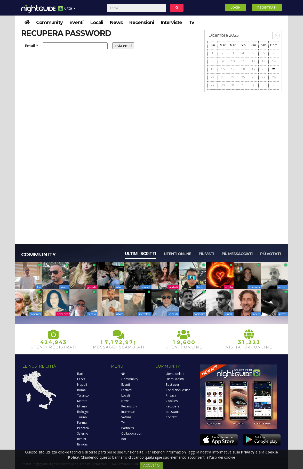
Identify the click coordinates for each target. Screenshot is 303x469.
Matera (82, 401)
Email (31, 45)
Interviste (171, 22)
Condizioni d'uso (178, 390)
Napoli (82, 384)
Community (49, 22)
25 (243, 77)
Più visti (206, 253)
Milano (82, 406)
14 (274, 61)
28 (274, 77)
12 (253, 61)
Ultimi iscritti (140, 253)
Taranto (83, 395)
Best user (172, 384)
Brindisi (82, 444)
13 (263, 61)
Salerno (82, 433)
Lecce (81, 379)
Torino (82, 417)
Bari (80, 373)
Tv (191, 22)
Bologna (83, 412)
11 (243, 61)
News (116, 22)
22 (212, 77)
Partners (127, 428)
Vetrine (126, 417)
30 (223, 85)
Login (235, 7)
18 (243, 69)
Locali (96, 22)
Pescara (83, 428)
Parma (82, 422)
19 (253, 69)
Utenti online (177, 253)
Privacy (171, 395)
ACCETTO (151, 465)
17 (233, 69)
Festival (126, 390)
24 (233, 77)
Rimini (81, 439)
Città (67, 10)
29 (212, 85)
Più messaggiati (237, 253)
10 (233, 61)
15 (212, 69)
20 (263, 69)
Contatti (171, 417)
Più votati (270, 253)
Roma (81, 390)
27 (263, 77)
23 (223, 77)
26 (253, 77)
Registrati (267, 7)
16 (223, 69)
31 (233, 85)
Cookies (172, 401)
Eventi (76, 22)
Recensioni (141, 22)
